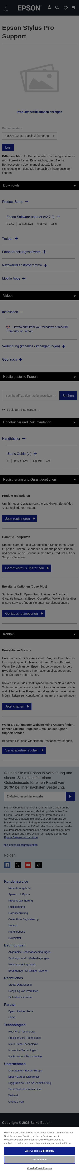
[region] (39, 1149)
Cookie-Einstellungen (39, 1168)
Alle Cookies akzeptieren (39, 1151)
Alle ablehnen (39, 1159)
